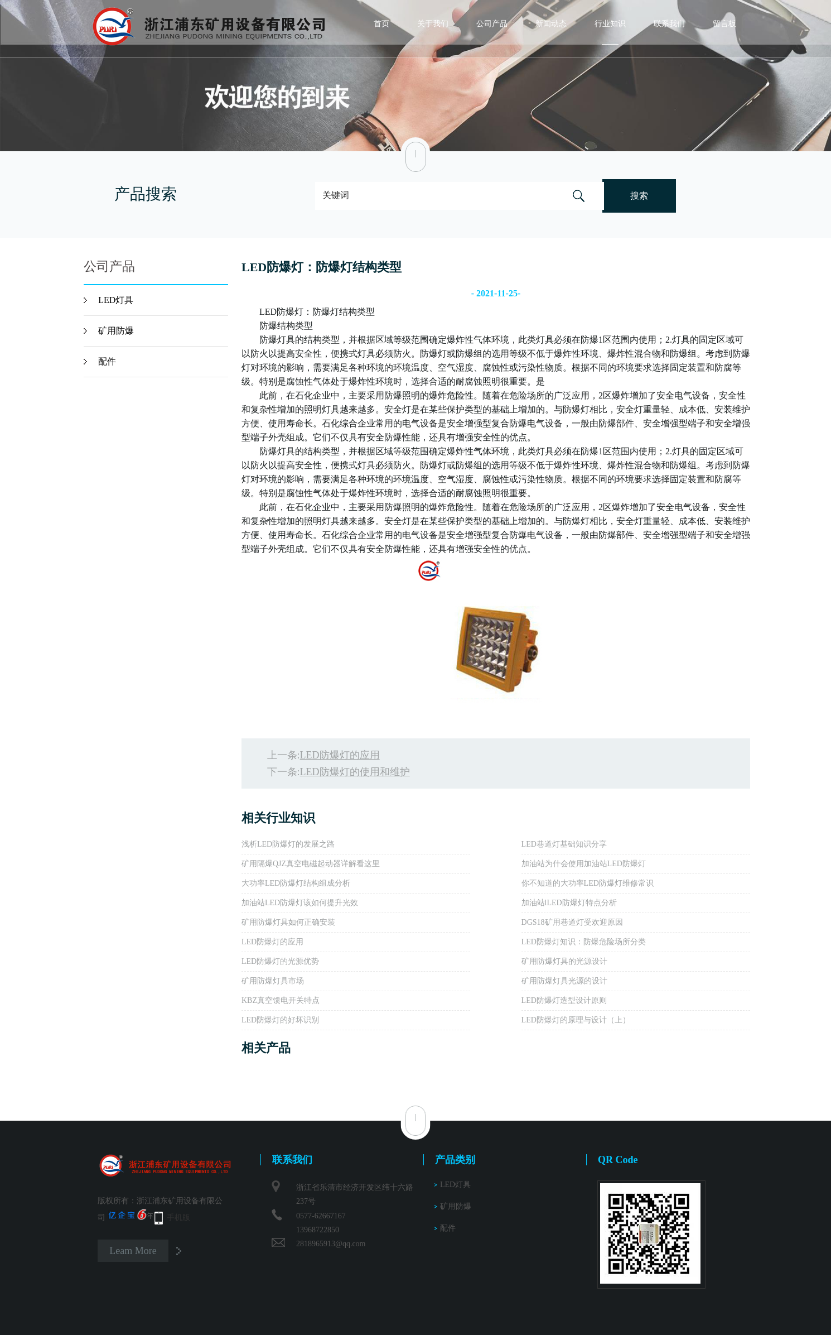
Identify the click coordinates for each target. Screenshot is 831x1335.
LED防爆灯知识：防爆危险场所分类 (583, 942)
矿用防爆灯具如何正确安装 (288, 922)
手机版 (178, 1217)
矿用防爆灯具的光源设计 (564, 961)
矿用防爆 (116, 330)
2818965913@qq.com (331, 1244)
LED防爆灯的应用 (340, 755)
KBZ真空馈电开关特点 (280, 1000)
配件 (107, 361)
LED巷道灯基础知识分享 (564, 844)
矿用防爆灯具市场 (272, 981)
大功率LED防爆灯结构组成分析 (295, 883)
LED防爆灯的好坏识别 (280, 1020)
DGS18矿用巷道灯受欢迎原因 (572, 922)
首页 (381, 24)
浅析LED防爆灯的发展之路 (288, 844)
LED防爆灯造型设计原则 (564, 1000)
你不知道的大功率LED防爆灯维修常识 (587, 883)
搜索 (639, 195)
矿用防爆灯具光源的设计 (564, 981)
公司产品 (492, 24)
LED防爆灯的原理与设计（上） (575, 1020)
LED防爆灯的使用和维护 (355, 771)
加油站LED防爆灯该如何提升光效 (299, 903)
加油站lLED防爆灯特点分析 (569, 903)
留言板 (724, 24)
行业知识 (610, 24)
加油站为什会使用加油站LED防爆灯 (583, 863)
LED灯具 (115, 300)
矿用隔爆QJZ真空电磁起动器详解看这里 (310, 863)
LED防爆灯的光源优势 (280, 961)
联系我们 (669, 24)
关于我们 (432, 24)
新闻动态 (551, 24)
